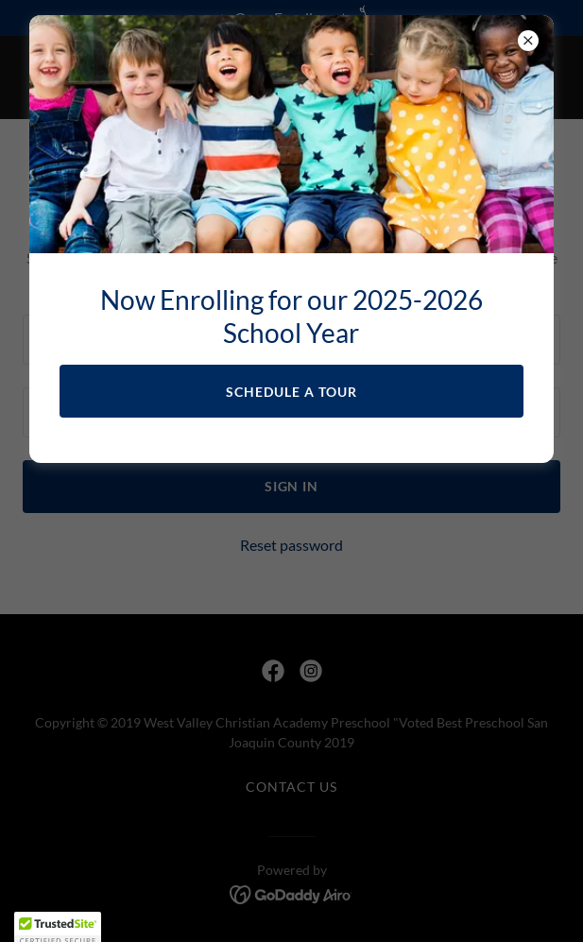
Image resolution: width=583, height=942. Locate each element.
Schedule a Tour (291, 392)
